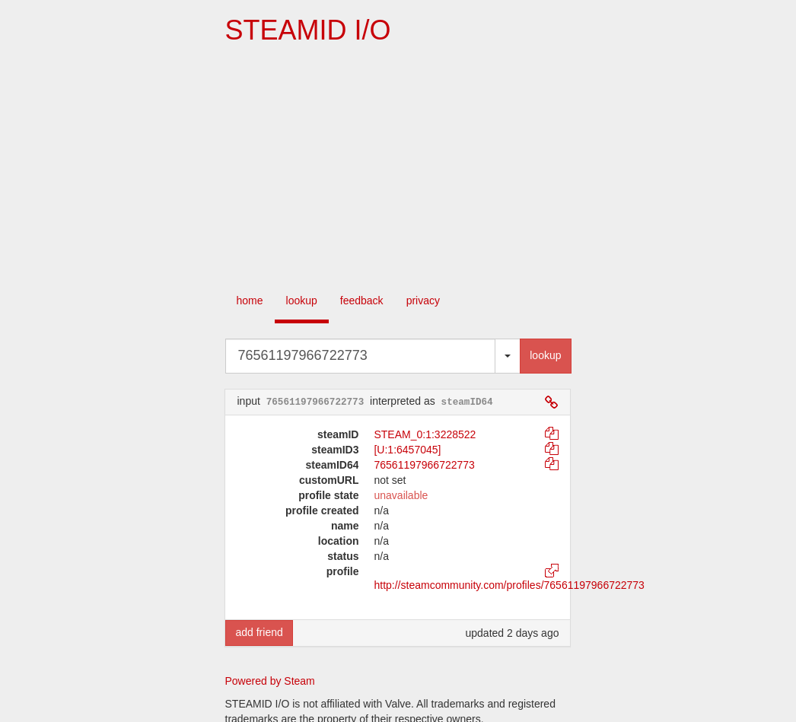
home (250, 300)
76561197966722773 (424, 465)
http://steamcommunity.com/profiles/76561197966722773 (509, 585)
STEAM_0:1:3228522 (425, 434)
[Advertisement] (398, 167)
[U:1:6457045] (407, 450)
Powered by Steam (270, 681)
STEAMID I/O (307, 30)
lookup (301, 300)
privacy (423, 300)
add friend (258, 632)
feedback (362, 300)
